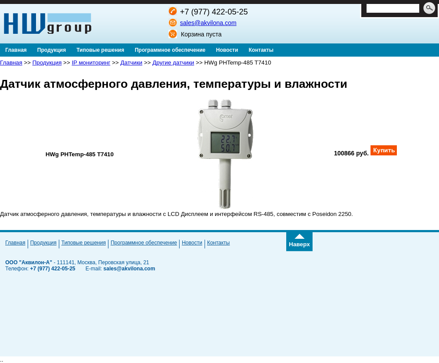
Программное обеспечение (144, 243)
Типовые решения (83, 243)
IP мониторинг (91, 62)
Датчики (131, 62)
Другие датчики (173, 62)
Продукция (47, 62)
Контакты (218, 243)
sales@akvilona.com (208, 22)
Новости (192, 243)
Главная (11, 62)
